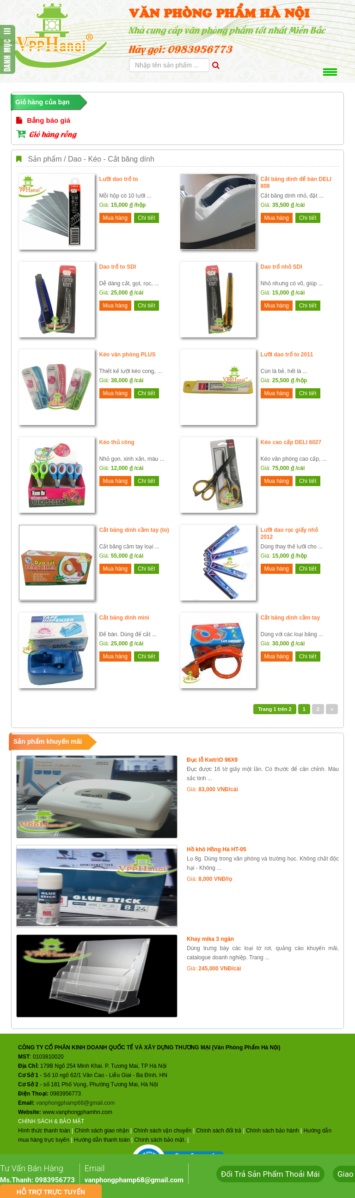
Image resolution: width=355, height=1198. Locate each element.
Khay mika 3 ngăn (210, 939)
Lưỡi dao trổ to (118, 179)
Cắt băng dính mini (124, 617)
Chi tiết (146, 218)
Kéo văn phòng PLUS (127, 354)
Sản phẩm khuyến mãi (47, 741)
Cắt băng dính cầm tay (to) (134, 530)
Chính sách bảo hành (272, 1130)
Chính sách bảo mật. (159, 1140)
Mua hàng (115, 218)
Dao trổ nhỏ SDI (281, 267)
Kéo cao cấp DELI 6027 (291, 442)
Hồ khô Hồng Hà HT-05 (216, 849)
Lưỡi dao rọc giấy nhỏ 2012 (289, 533)
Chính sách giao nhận (102, 1130)
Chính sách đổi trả (218, 1130)
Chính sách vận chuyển (162, 1130)
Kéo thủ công (117, 442)
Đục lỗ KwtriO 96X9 (212, 760)
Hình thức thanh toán (44, 1130)
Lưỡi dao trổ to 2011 (287, 354)
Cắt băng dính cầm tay (290, 617)
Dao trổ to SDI (117, 267)
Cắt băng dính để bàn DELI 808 (296, 182)
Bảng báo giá (43, 120)
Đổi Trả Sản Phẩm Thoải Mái (270, 1174)
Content (7, 49)
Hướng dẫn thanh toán (102, 1140)
